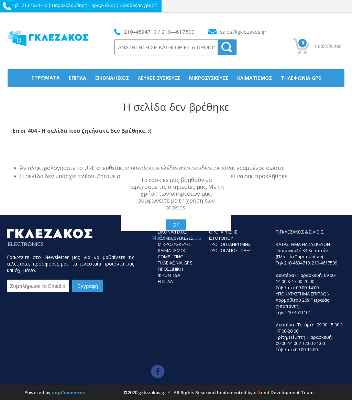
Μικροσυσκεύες (208, 78)
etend (262, 392)
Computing (171, 256)
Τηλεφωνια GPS (175, 263)
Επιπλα (165, 281)
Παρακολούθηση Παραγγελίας (84, 5)
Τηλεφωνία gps (301, 78)
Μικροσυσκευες (174, 244)
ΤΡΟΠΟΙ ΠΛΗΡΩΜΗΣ (230, 244)
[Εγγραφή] (38, 286)
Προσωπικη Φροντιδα (170, 272)
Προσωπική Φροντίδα (176, 95)
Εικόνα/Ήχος (112, 78)
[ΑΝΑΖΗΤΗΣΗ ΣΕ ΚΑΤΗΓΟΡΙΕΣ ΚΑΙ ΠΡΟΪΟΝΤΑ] (166, 47)
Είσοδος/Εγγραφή (138, 5)
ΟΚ (176, 225)
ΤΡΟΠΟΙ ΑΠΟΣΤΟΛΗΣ (230, 250)
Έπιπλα (77, 78)
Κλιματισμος (172, 250)
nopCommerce (68, 392)
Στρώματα (45, 77)
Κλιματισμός (254, 78)
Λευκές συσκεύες (159, 78)
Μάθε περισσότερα (176, 237)
